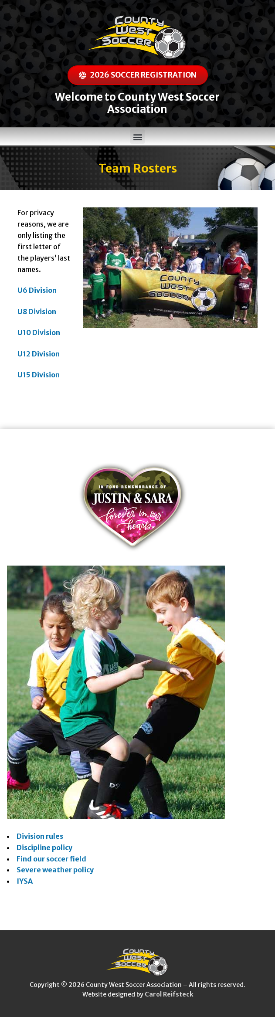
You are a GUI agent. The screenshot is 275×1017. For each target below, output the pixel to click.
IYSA (25, 881)
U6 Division (37, 290)
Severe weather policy (55, 869)
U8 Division (36, 311)
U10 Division (38, 332)
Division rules (40, 836)
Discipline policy (44, 847)
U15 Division (38, 374)
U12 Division (38, 353)
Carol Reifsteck (169, 994)
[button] (137, 136)
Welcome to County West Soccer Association (137, 103)
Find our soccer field (51, 858)
